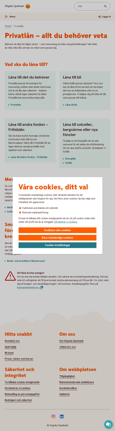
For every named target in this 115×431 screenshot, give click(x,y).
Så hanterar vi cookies (65, 222)
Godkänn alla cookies (57, 230)
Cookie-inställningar (57, 245)
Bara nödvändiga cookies (57, 238)
